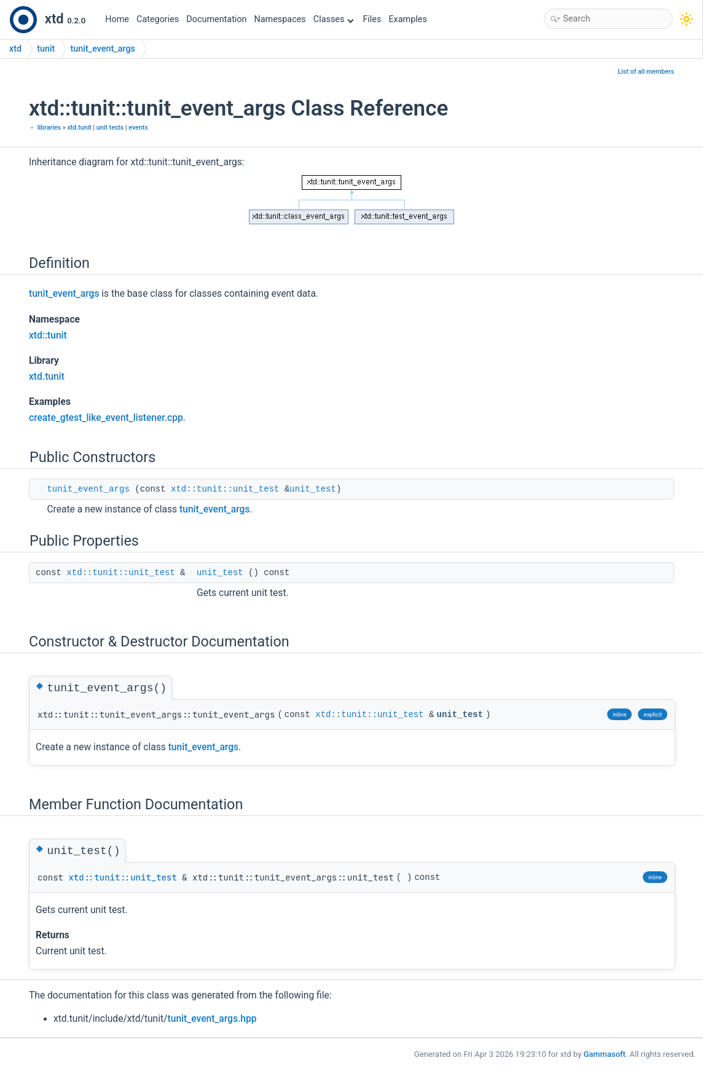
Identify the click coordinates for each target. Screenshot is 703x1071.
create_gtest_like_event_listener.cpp (106, 417)
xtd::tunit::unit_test (225, 489)
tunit (46, 49)
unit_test (312, 489)
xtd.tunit (79, 127)
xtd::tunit (48, 335)
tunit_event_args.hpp (212, 1018)
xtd (15, 49)
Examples (407, 19)
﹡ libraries (45, 127)
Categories (157, 19)
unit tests (110, 127)
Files (372, 19)
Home (117, 19)
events (138, 127)
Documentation (216, 19)
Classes (333, 19)
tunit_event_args (102, 49)
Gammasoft (604, 1054)
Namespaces (280, 19)
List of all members (646, 72)
